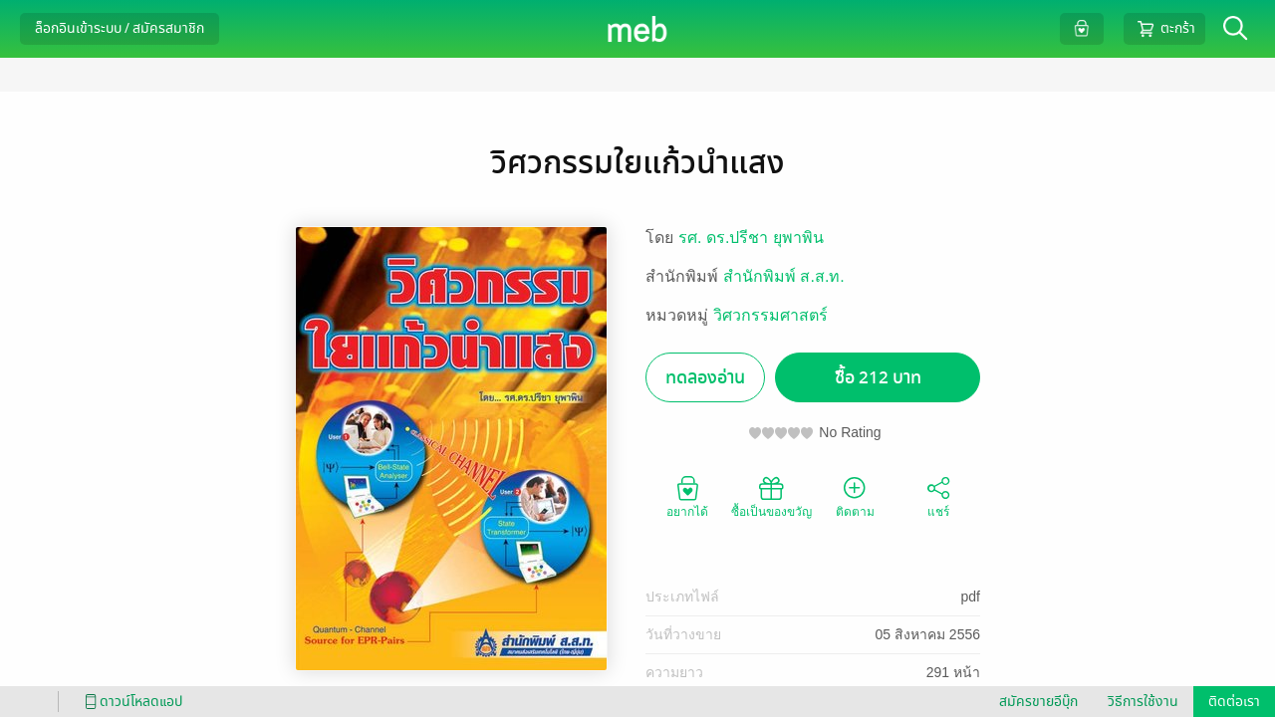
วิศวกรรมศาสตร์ (770, 315)
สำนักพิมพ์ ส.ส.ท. (784, 276)
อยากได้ (687, 496)
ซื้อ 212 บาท (878, 377)
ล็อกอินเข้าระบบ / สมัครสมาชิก (119, 28)
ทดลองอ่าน (705, 377)
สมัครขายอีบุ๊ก (1038, 701)
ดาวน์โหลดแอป (130, 701)
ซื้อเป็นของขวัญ (771, 496)
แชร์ (938, 496)
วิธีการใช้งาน (1143, 701)
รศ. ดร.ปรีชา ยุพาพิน (751, 237)
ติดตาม (855, 496)
